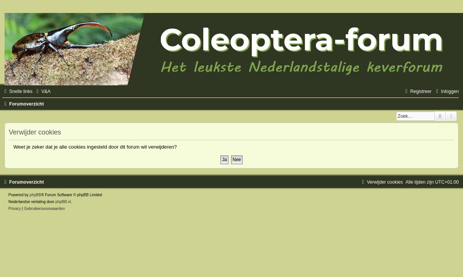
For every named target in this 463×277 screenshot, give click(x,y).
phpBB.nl (63, 202)
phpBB (35, 195)
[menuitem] (42, 91)
